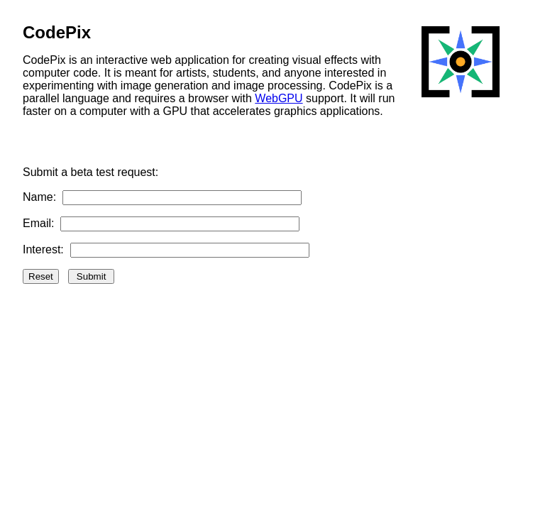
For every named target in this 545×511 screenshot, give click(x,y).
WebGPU (278, 98)
